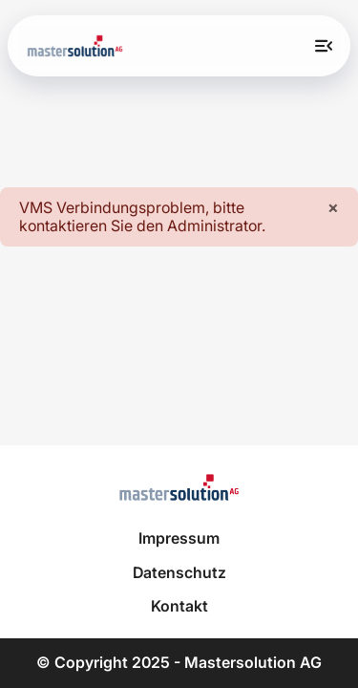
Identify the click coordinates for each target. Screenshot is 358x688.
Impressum (179, 538)
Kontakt (179, 606)
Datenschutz (179, 573)
